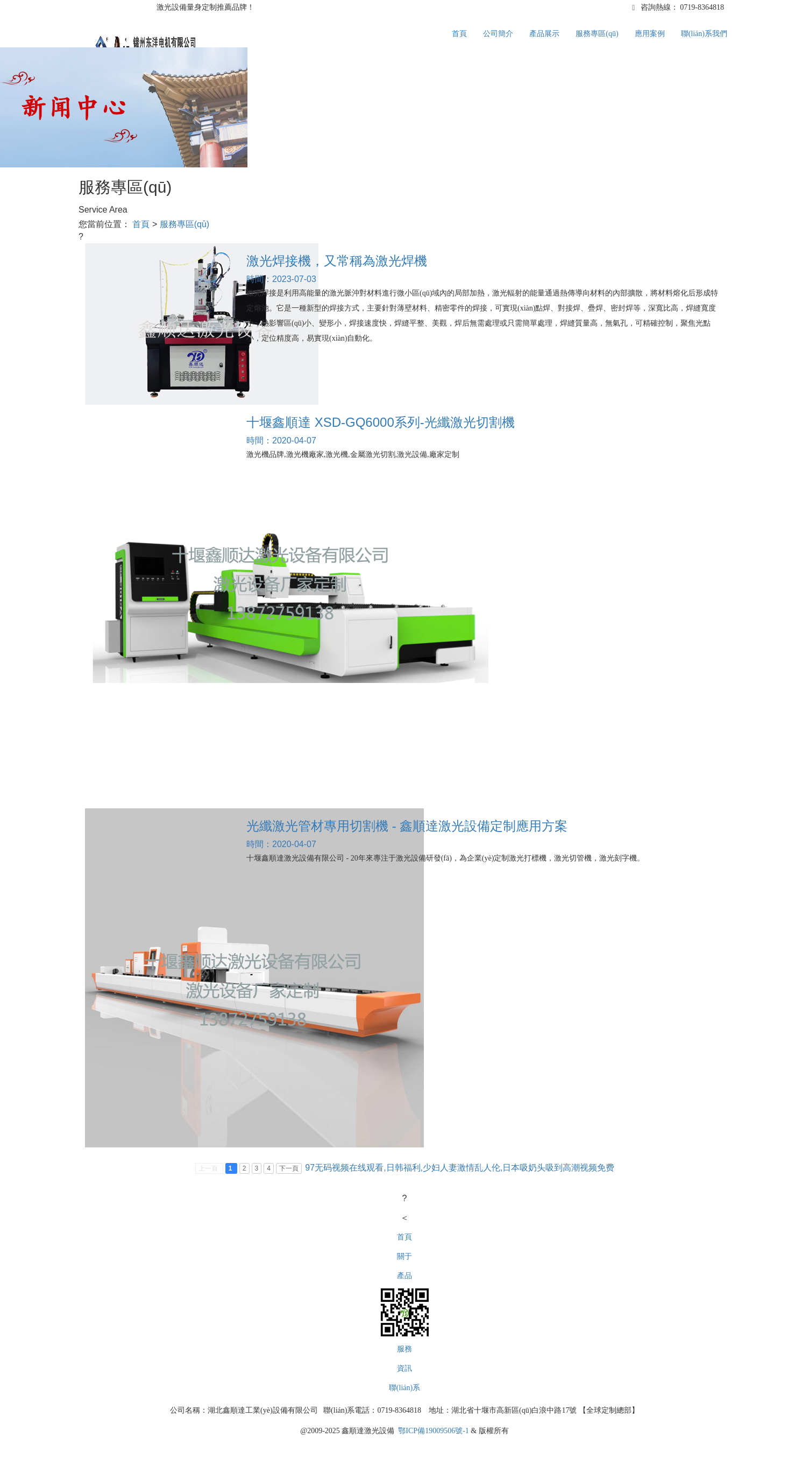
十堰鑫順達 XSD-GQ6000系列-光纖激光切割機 (380, 422)
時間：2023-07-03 (281, 279)
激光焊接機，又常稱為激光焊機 (336, 260)
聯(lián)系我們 (704, 34)
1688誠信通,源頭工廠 (120, 7)
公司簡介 (498, 34)
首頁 (459, 34)
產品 (404, 1276)
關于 (404, 1256)
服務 (404, 1349)
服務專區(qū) (597, 34)
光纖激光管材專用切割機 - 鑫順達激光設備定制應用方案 (406, 826)
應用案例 (650, 34)
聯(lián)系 (404, 1388)
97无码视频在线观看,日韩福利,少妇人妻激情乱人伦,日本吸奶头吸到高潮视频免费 (459, 1167)
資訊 (404, 1368)
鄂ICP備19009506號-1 (433, 1431)
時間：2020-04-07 (281, 440)
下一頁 (289, 1168)
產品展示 (544, 34)
